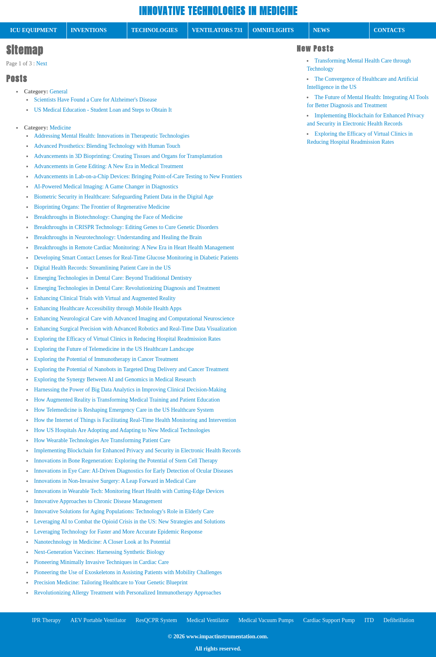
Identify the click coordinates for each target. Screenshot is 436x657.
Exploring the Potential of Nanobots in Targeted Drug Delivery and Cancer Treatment (131, 369)
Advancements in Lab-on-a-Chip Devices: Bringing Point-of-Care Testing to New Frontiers (138, 176)
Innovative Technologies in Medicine (218, 11)
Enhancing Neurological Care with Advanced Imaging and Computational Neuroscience (134, 319)
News (321, 30)
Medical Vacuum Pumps (266, 620)
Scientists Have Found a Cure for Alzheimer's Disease (95, 100)
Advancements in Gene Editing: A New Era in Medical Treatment (108, 166)
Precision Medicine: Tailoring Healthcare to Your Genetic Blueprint (111, 582)
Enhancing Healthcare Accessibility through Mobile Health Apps (108, 308)
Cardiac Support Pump (329, 620)
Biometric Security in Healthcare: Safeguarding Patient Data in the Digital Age (123, 197)
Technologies (154, 30)
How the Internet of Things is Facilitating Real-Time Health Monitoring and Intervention (135, 420)
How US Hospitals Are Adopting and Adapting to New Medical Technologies (122, 430)
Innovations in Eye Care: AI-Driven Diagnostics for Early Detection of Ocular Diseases (133, 471)
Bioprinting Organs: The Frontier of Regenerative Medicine (102, 207)
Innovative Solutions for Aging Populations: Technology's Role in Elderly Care (124, 511)
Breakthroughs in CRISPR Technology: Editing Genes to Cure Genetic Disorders (126, 227)
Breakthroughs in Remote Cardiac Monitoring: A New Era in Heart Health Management (134, 247)
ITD (369, 620)
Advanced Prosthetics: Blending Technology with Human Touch (107, 146)
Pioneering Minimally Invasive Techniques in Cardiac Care (101, 562)
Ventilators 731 (217, 30)
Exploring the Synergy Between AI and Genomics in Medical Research (115, 379)
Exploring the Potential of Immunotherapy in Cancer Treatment (106, 359)
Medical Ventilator (207, 620)
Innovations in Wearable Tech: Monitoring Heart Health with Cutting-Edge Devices (129, 491)
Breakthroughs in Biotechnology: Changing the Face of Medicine (108, 217)
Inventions (89, 30)
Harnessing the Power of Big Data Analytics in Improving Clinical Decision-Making (130, 390)
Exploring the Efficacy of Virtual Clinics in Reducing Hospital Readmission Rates (127, 339)
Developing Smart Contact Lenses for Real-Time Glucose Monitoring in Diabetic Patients (136, 258)
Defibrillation (398, 620)
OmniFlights (273, 30)
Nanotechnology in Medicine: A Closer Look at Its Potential (102, 542)
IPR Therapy (46, 620)
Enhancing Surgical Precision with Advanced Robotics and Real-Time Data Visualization (135, 329)
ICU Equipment (33, 30)
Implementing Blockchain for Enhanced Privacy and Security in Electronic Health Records (137, 450)
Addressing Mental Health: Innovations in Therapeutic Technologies (111, 136)
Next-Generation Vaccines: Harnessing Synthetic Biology (99, 552)
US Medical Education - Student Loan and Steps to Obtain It (103, 110)
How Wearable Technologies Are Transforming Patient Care (102, 440)
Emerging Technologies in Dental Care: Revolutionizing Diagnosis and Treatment (127, 288)
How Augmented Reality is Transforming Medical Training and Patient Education (127, 400)
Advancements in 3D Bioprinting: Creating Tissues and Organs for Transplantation (128, 156)
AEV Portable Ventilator (98, 620)
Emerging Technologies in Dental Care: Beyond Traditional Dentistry (113, 278)
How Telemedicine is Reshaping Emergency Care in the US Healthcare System (124, 410)
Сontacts (389, 30)
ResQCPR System (156, 620)
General (58, 92)
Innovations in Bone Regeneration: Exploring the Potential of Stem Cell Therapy (126, 461)
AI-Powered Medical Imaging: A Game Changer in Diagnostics (106, 187)
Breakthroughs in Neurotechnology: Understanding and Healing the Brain (118, 237)
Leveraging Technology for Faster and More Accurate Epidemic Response (118, 532)
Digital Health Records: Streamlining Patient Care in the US (102, 268)
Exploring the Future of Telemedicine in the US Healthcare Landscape (114, 349)
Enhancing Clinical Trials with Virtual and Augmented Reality (104, 298)
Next (41, 64)
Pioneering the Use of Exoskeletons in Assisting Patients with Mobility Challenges (128, 572)
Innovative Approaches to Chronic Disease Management (98, 501)
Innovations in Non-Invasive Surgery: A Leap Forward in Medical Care (115, 481)
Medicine (60, 128)
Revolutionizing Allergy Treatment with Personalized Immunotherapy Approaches (127, 593)
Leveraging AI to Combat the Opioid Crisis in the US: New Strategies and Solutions (129, 522)
